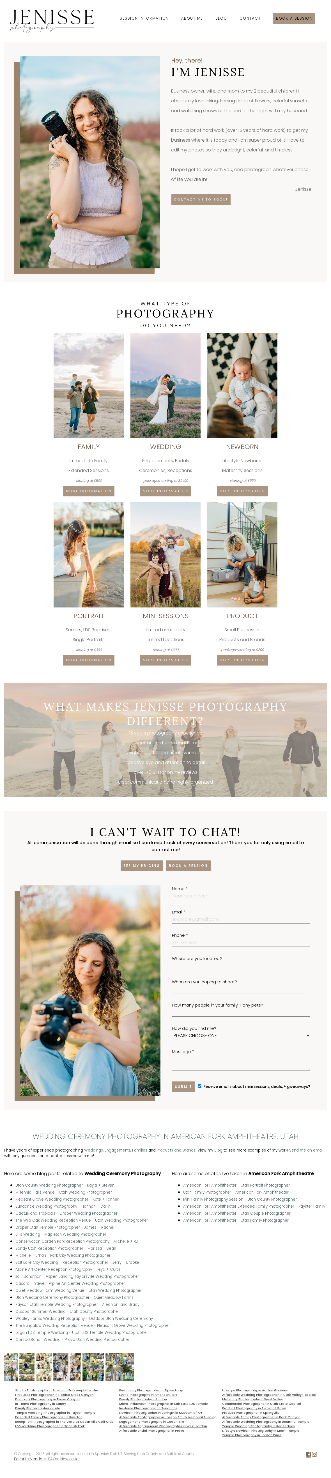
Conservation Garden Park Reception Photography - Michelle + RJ (76, 1241)
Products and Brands (176, 1150)
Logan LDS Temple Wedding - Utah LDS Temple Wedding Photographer (81, 1332)
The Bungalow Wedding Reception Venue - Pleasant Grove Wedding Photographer (92, 1325)
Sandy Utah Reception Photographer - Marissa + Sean (65, 1248)
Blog (221, 18)
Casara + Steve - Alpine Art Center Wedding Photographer (70, 1283)
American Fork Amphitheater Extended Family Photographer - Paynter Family (254, 1206)
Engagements (117, 1150)
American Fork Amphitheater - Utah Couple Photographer (237, 1213)
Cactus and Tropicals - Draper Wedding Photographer (66, 1213)
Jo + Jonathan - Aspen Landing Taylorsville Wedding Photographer (77, 1276)
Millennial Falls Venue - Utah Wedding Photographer (63, 1192)
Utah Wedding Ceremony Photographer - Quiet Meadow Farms (74, 1297)
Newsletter (70, 1459)
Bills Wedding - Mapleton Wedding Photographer (60, 1234)
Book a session (294, 18)
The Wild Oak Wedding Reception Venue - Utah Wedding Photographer (81, 1220)
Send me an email (306, 1150)
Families (139, 1150)
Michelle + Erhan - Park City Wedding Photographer (63, 1255)
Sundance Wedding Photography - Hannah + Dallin (63, 1206)
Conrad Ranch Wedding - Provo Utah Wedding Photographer (72, 1339)
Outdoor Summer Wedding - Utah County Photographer (67, 1311)
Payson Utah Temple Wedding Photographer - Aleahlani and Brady (77, 1304)
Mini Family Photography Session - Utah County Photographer (240, 1199)
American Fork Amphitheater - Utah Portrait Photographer (236, 1185)
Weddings (93, 1150)
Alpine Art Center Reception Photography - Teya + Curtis (68, 1269)
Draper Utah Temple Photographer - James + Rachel (64, 1227)
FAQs (53, 1459)
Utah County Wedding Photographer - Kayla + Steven (64, 1185)
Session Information (144, 18)
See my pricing (141, 865)
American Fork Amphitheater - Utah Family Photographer (236, 1220)
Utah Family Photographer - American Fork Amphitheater (236, 1192)
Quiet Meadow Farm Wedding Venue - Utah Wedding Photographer (78, 1290)
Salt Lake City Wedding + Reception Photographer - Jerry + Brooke (77, 1262)
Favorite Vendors (30, 1459)
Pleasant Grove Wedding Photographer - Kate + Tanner (67, 1199)
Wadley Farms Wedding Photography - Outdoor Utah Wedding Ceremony (84, 1318)
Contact (250, 18)
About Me (192, 18)
